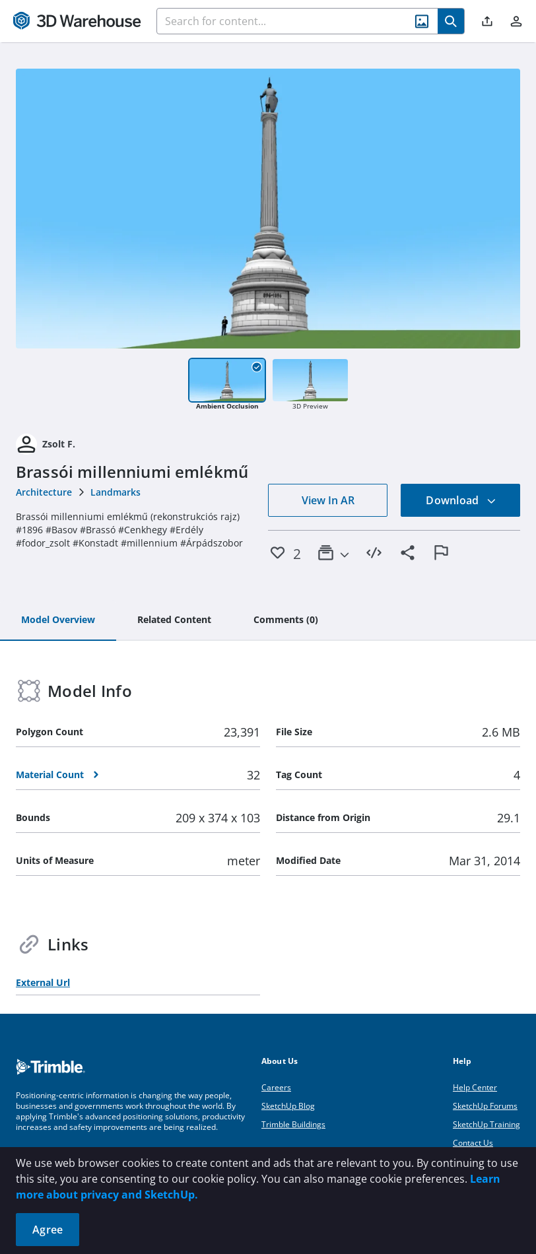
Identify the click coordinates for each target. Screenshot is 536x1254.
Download (461, 500)
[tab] (58, 620)
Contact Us (473, 1142)
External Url (43, 982)
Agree (47, 1229)
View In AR (328, 500)
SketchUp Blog (288, 1105)
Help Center (475, 1087)
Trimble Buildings (293, 1124)
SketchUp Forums (485, 1105)
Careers (276, 1087)
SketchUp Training (486, 1124)
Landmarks (115, 492)
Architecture (44, 492)
